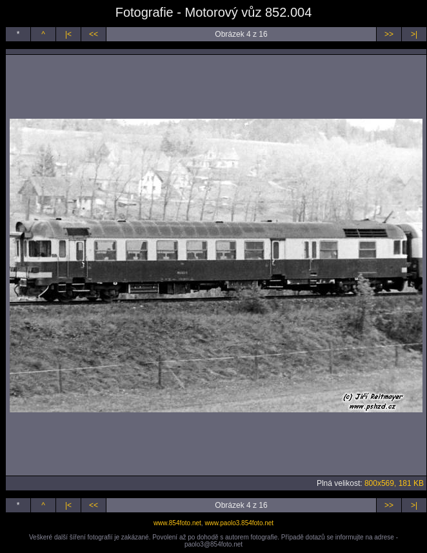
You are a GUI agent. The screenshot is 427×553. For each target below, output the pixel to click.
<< (93, 34)
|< (68, 34)
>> (388, 34)
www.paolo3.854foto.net (238, 523)
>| (414, 34)
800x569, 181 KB (394, 483)
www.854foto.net (177, 523)
